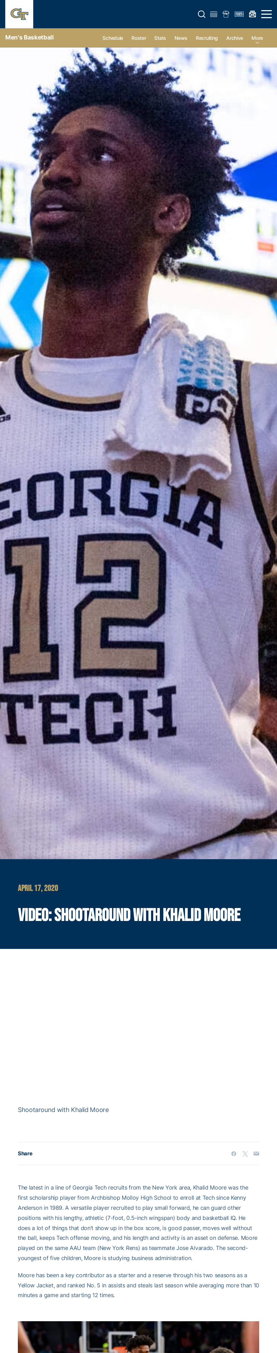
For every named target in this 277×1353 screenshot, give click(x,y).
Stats (160, 38)
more (257, 38)
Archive (234, 38)
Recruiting (207, 38)
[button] (202, 14)
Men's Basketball (29, 37)
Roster (139, 38)
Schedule (112, 38)
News (181, 38)
